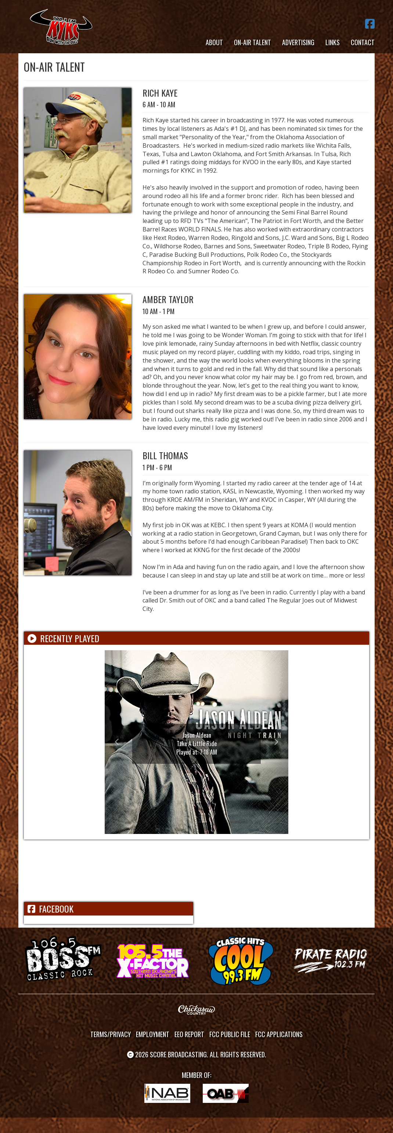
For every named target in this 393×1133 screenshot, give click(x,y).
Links (332, 42)
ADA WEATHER (196, 870)
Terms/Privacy (110, 1034)
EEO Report (189, 1034)
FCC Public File (229, 1034)
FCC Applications (279, 1034)
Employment (152, 1034)
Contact (363, 42)
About (214, 42)
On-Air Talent (252, 42)
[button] (118, 742)
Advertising (298, 42)
